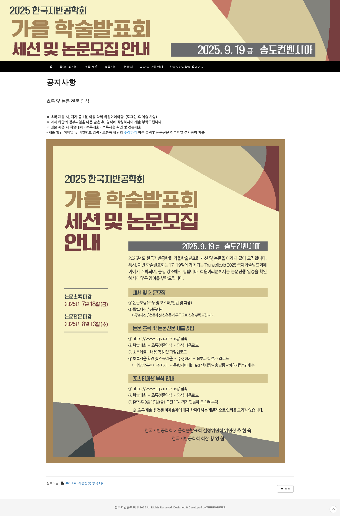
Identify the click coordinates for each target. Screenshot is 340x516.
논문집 (128, 66)
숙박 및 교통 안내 (151, 66)
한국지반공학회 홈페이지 (187, 66)
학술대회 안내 (68, 66)
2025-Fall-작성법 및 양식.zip (84, 483)
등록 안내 (110, 66)
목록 (285, 489)
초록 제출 (91, 66)
